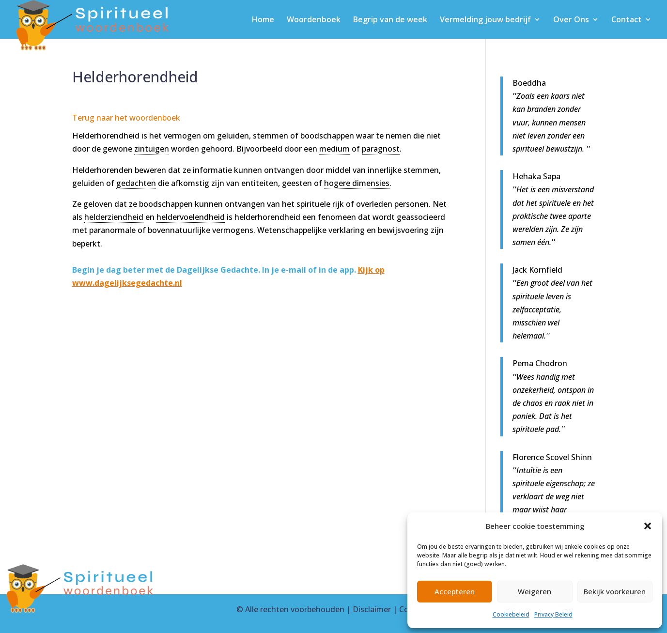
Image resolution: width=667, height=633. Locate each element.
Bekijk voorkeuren (615, 591)
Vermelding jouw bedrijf (485, 20)
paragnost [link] (381, 148)
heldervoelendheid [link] (190, 217)
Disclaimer (372, 609)
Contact (626, 20)
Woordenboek (314, 20)
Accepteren (454, 591)
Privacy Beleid (553, 614)
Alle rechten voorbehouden (294, 609)
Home (263, 20)
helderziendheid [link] (113, 217)
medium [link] (334, 148)
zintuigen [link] (151, 148)
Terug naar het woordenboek (126, 117)
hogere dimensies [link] (356, 183)
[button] (647, 526)
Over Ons (571, 20)
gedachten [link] (136, 183)
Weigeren (534, 591)
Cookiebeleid (511, 614)
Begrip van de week (390, 20)
